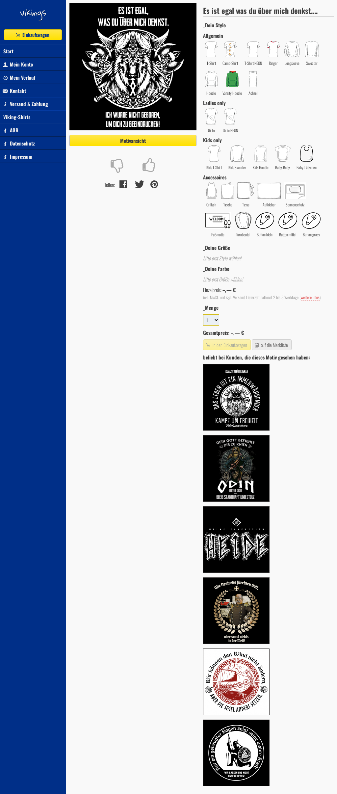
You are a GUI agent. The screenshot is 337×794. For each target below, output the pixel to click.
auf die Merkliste (271, 344)
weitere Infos (310, 297)
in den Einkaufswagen (226, 344)
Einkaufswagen (32, 34)
